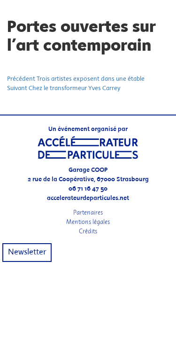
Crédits (88, 231)
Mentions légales (88, 222)
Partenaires (88, 212)
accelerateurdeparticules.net (88, 198)
